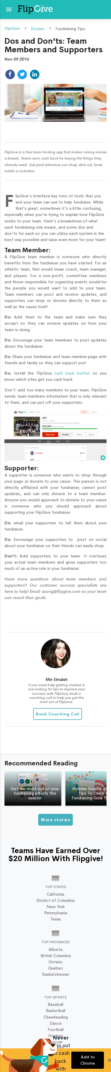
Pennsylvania (55, 912)
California (55, 894)
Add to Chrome (88, 1060)
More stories (55, 819)
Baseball (55, 1004)
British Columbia (56, 955)
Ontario (55, 961)
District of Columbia (55, 900)
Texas (55, 919)
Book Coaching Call (57, 714)
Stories (37, 28)
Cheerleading (56, 1017)
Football (56, 1029)
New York (55, 906)
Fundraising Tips (70, 28)
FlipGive (12, 28)
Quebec (55, 968)
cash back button (73, 373)
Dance (56, 1023)
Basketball (55, 1010)
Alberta (55, 949)
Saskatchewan (55, 974)
